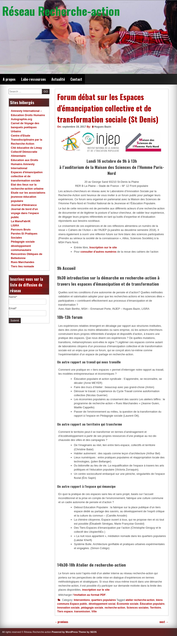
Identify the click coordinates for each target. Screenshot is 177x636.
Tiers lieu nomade (22, 266)
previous (61, 622)
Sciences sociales (138, 607)
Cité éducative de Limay (26, 147)
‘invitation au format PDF (89, 594)
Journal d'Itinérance (24, 205)
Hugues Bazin (102, 126)
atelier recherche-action (140, 600)
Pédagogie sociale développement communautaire (23, 245)
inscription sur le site (96, 589)
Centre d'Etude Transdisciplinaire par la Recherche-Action (26, 139)
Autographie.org (21, 119)
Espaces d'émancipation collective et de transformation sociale (27, 176)
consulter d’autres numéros (98, 251)
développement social (102, 603)
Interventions (82, 600)
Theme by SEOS (87, 632)
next (164, 622)
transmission (82, 611)
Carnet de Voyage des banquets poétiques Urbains (25, 127)
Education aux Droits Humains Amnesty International (24, 164)
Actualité (58, 79)
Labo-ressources (33, 79)
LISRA (15, 225)
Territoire (155, 607)
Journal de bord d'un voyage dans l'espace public (25, 213)
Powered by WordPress (65, 632)
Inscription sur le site (103, 247)
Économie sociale (127, 603)
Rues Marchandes (22, 262)
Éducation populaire (152, 603)
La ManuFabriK (20, 221)
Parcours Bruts (20, 229)
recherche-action (114, 607)
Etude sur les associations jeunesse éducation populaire (28, 196)
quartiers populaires (103, 600)
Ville (94, 611)
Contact (76, 79)
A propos (9, 79)
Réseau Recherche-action (61, 10)
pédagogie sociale (92, 607)
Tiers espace (65, 611)
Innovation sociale (68, 607)
